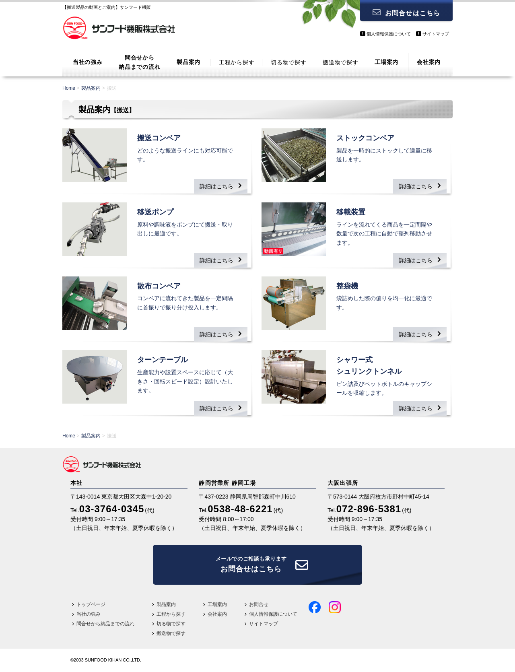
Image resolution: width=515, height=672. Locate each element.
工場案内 (386, 62)
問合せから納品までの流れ (139, 62)
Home (68, 88)
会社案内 (429, 62)
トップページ (90, 604)
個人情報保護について (389, 33)
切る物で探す (288, 62)
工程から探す (236, 62)
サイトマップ (435, 33)
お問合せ (258, 604)
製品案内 (188, 62)
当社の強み (88, 62)
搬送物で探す (340, 62)
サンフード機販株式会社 (118, 30)
